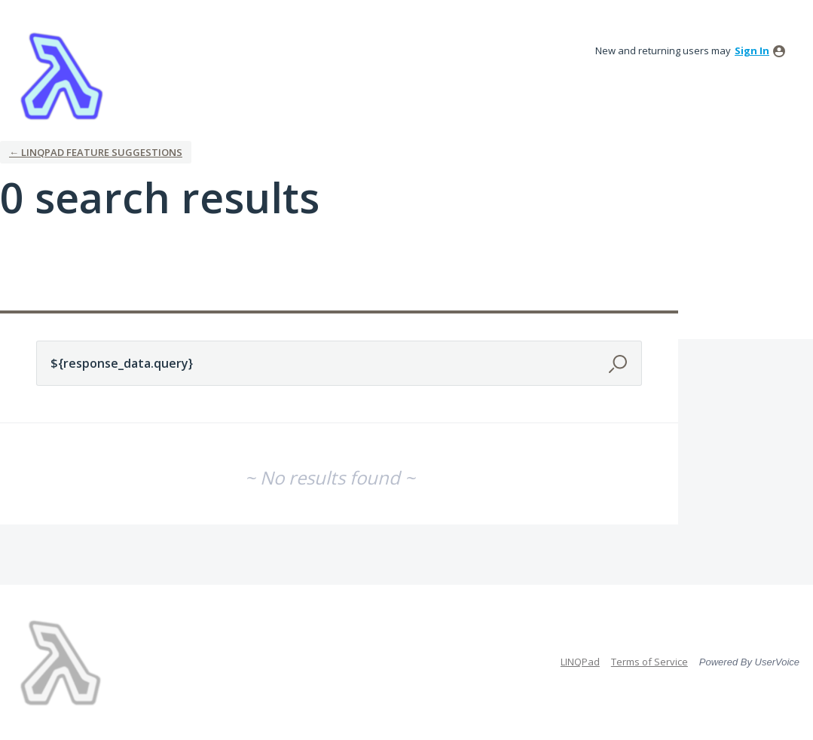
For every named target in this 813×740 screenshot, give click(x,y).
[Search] (619, 363)
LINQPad (580, 661)
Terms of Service (649, 661)
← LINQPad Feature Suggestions (95, 152)
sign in (752, 50)
